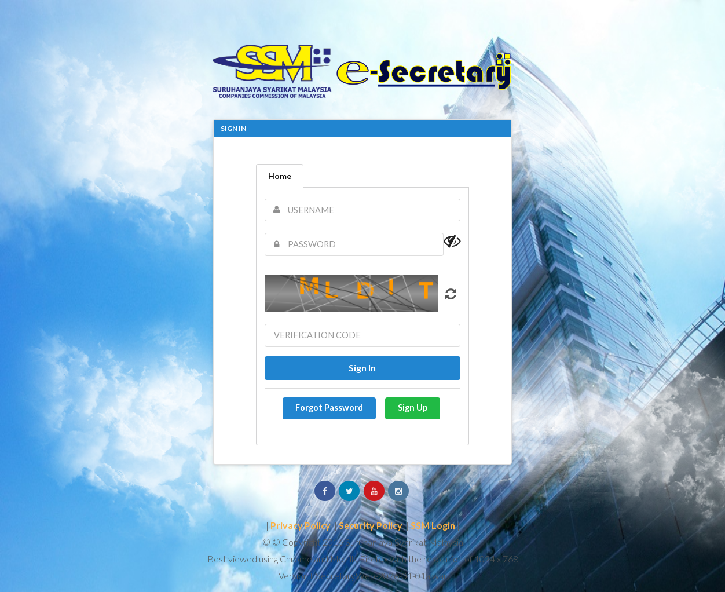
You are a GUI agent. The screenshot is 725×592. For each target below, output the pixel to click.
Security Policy (370, 525)
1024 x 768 (496, 558)
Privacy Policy (300, 525)
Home (279, 176)
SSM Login (433, 525)
